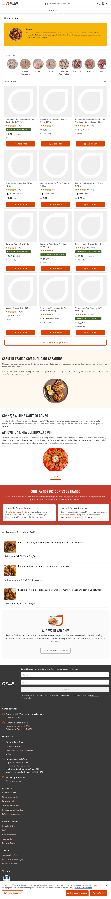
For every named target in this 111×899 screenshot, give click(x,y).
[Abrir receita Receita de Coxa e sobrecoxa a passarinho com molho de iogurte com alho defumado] (55, 596)
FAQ (4, 830)
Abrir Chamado (13, 780)
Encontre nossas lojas (12, 859)
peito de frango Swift (17, 512)
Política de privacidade (13, 809)
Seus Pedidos (8, 826)
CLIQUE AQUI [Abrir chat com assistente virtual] (13, 746)
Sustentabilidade (10, 863)
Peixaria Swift (8, 801)
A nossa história (10, 855)
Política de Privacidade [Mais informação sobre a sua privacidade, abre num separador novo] (83, 897)
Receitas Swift (9, 792)
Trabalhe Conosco (11, 805)
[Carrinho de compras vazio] (107, 3)
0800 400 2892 (22, 762)
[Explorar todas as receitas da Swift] (55, 651)
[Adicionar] (20, 143)
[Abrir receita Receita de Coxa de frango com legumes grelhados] (55, 573)
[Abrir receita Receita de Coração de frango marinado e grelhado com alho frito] (55, 549)
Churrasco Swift (10, 797)
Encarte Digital (9, 843)
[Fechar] (107, 895)
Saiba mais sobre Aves (39, 37)
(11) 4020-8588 (13, 717)
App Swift (7, 838)
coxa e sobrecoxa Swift (70, 514)
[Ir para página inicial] (12, 3)
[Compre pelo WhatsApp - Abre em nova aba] (57, 3)
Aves (17, 18)
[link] (55, 10)
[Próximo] (105, 67)
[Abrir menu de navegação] (3, 3)
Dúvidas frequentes (11, 814)
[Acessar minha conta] (103, 3)
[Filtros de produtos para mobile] (105, 81)
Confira (55, 476)
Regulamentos (9, 834)
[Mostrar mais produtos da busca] (55, 343)
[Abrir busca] (98, 3)
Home (7, 18)
